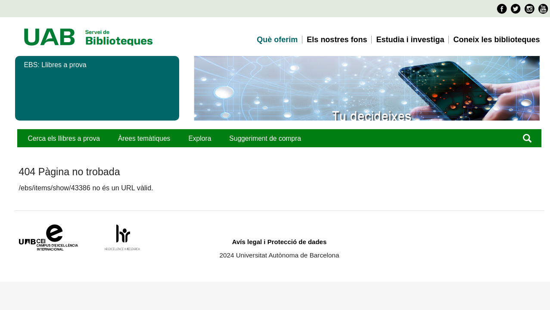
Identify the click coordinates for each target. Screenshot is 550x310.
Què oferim (277, 39)
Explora (199, 138)
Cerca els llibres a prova (64, 138)
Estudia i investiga (410, 39)
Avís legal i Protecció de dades (279, 241)
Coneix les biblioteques (496, 39)
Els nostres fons (337, 39)
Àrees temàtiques (144, 138)
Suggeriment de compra (265, 138)
